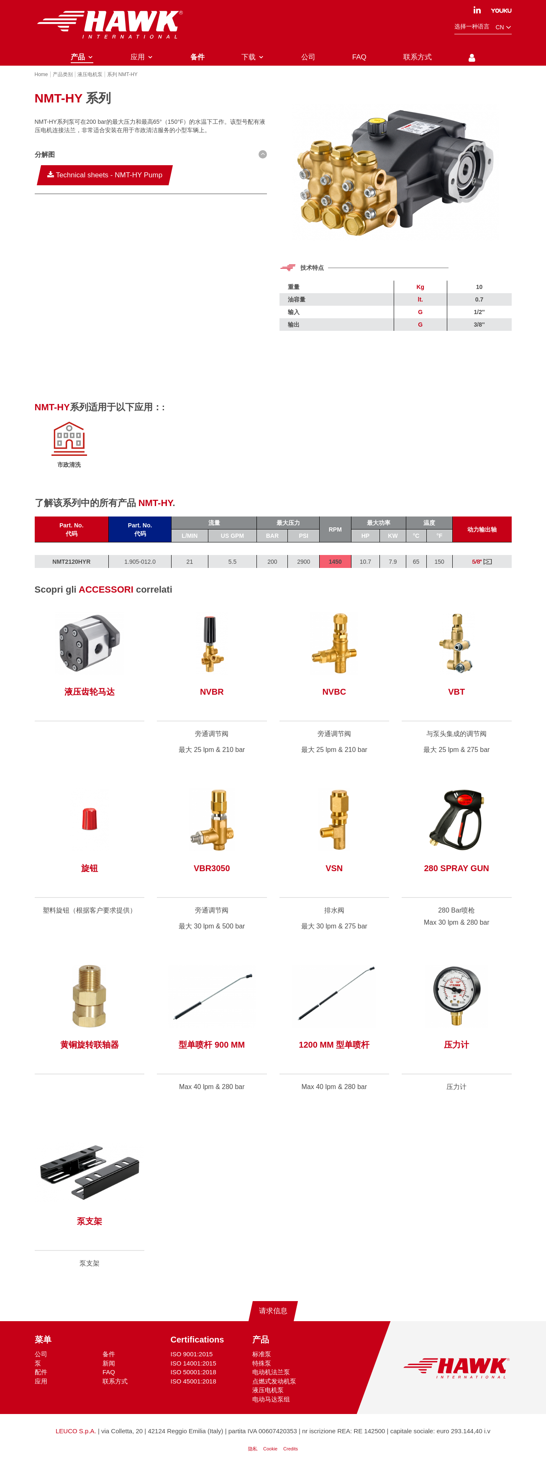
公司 (41, 1362)
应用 (41, 1390)
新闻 (109, 1372)
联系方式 (115, 1390)
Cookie (270, 1457)
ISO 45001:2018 (193, 1390)
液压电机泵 (268, 1398)
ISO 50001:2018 (193, 1380)
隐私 (252, 1457)
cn (503, 27)
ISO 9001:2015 (192, 1362)
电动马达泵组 (271, 1407)
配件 (41, 1380)
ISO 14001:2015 (193, 1372)
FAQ (109, 1380)
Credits (290, 1457)
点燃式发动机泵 (274, 1390)
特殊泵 (261, 1372)
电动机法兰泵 (271, 1380)
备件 (109, 1362)
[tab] (151, 165)
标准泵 (261, 1362)
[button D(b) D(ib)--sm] (151, 163)
